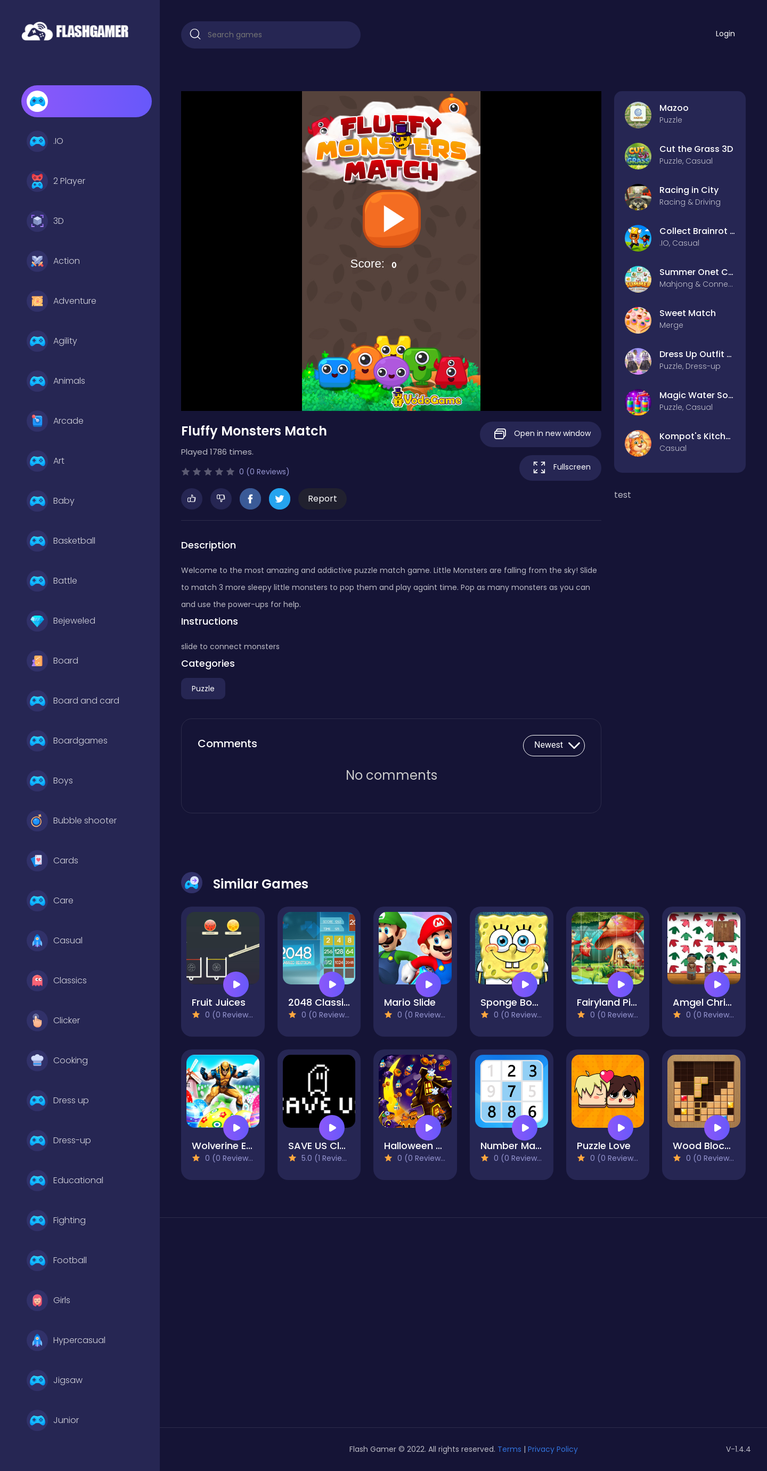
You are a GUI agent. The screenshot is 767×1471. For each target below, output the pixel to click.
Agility (52, 341)
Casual (55, 940)
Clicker (53, 1020)
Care (50, 900)
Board (52, 661)
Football (57, 1260)
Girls (48, 1300)
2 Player (56, 181)
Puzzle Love (604, 1145)
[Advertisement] (271, 1326)
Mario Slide (410, 1002)
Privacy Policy (553, 1449)
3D (45, 221)
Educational (65, 1180)
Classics (57, 980)
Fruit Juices (219, 1002)
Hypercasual (66, 1340)
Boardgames (67, 740)
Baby (51, 501)
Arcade (55, 421)
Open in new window (541, 434)
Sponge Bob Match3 (528, 1002)
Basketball (61, 541)
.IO (45, 141)
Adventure (61, 301)
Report (322, 498)
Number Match (515, 1145)
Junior (53, 1420)
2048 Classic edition (336, 1002)
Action (53, 261)
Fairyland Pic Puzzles (625, 1002)
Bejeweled (61, 621)
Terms (509, 1449)
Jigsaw (55, 1380)
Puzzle (203, 688)
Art (45, 461)
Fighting (56, 1220)
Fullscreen (560, 467)
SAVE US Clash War (333, 1145)
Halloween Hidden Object (444, 1145)
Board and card (73, 701)
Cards (52, 860)
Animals (56, 381)
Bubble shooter (72, 820)
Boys (50, 780)
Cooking (57, 1060)
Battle (52, 581)
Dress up (58, 1100)
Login (725, 33)
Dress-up (59, 1140)
